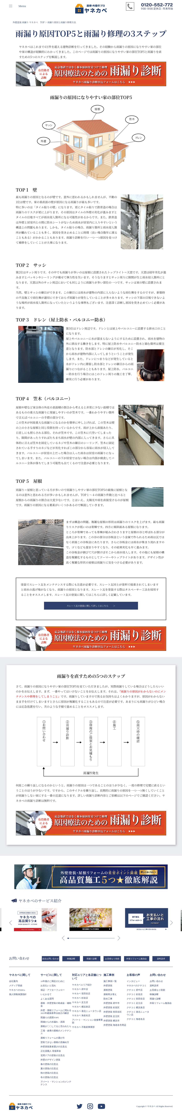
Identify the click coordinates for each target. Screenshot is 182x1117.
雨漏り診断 (92, 959)
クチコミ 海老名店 (136, 1019)
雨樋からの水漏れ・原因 (53, 1022)
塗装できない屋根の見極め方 (55, 1042)
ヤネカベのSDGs (17, 990)
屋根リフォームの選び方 (53, 1038)
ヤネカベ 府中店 (80, 989)
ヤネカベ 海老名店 (81, 1015)
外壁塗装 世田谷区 (113, 1012)
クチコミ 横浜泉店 (136, 1007)
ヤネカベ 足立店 (80, 1002)
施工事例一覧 (110, 981)
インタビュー (133, 981)
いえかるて (46, 994)
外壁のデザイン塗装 (50, 1060)
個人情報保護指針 (18, 994)
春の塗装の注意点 (49, 1064)
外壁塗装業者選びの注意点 (54, 1046)
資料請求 (161, 959)
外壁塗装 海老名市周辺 (115, 1025)
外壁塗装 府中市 (111, 1003)
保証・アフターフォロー (53, 990)
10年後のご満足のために (53, 981)
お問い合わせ (156, 981)
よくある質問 (47, 999)
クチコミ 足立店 (135, 1003)
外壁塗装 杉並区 (111, 1007)
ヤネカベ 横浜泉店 (81, 1007)
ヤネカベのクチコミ (136, 985)
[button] (10, 923)
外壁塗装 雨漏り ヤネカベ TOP (28, 22)
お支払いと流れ (48, 985)
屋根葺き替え (110, 994)
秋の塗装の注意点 (49, 1073)
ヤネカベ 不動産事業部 (83, 1027)
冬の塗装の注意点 (49, 1077)
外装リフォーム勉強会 (136, 959)
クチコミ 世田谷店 (136, 999)
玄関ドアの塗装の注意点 (53, 1055)
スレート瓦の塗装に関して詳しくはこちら (87, 605)
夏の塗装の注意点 (49, 1068)
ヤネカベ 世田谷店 (81, 993)
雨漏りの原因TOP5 (50, 1017)
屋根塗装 (108, 990)
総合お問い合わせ (50, 959)
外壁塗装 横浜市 (111, 1020)
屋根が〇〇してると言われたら (56, 1026)
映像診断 (71, 959)
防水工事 (108, 999)
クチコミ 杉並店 (135, 994)
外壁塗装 (108, 985)
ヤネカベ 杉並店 (80, 998)
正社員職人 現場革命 (51, 1051)
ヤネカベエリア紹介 (82, 985)
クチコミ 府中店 (135, 990)
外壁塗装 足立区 (111, 1016)
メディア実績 (15, 985)
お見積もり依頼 (112, 959)
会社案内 (13, 981)
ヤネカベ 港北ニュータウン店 (86, 1011)
